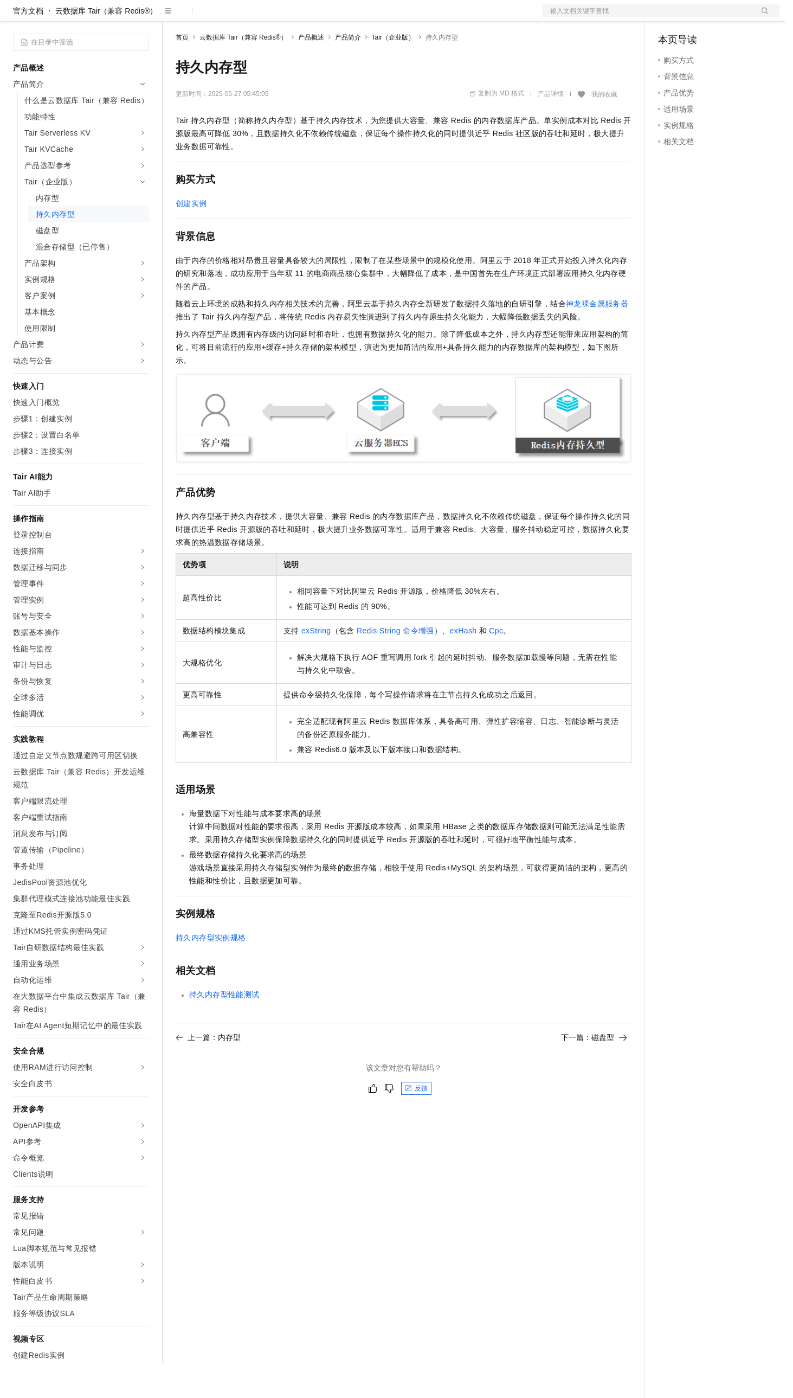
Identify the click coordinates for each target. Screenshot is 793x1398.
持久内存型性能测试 (224, 1029)
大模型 (111, 17)
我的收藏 (604, 129)
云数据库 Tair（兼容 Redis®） (106, 45)
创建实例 (191, 238)
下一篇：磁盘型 (594, 1072)
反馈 (416, 1123)
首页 (182, 72)
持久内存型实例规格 (211, 972)
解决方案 (174, 17)
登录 (761, 17)
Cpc (496, 665)
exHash (463, 665)
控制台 (696, 17)
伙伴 (293, 17)
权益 (208, 17)
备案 (669, 17)
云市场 (264, 17)
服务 (319, 17)
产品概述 (311, 72)
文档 (647, 17)
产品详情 (551, 128)
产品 (141, 17)
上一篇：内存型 (208, 1072)
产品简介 (348, 72)
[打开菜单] (17, 17)
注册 (721, 17)
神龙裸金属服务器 (597, 338)
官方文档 (28, 45)
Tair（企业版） (393, 72)
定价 (234, 17)
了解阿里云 (357, 17)
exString (316, 665)
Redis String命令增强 (395, 665)
